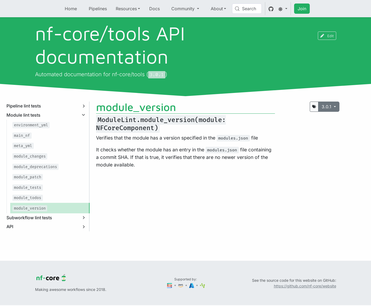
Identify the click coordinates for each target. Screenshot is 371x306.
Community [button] (183, 8)
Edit (327, 35)
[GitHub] (271, 8)
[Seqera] (170, 285)
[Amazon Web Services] (181, 285)
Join (302, 8)
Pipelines (98, 8)
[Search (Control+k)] (247, 9)
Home (71, 8)
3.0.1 (327, 106)
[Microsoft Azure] (192, 285)
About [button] (217, 8)
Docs (154, 8)
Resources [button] (126, 8)
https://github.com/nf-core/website (305, 286)
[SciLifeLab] (202, 285)
